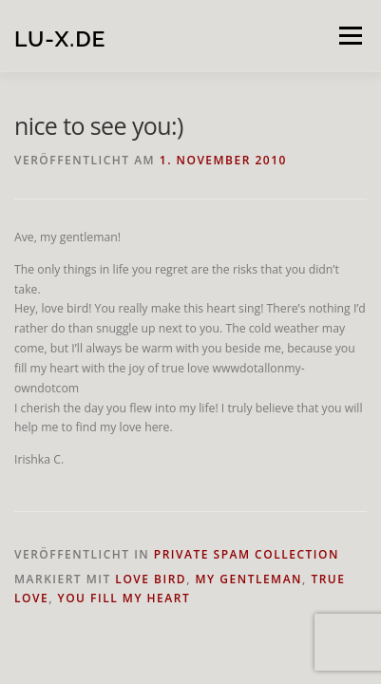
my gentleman (249, 579)
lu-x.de (59, 37)
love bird (150, 579)
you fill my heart (124, 598)
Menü (349, 36)
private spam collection (246, 554)
